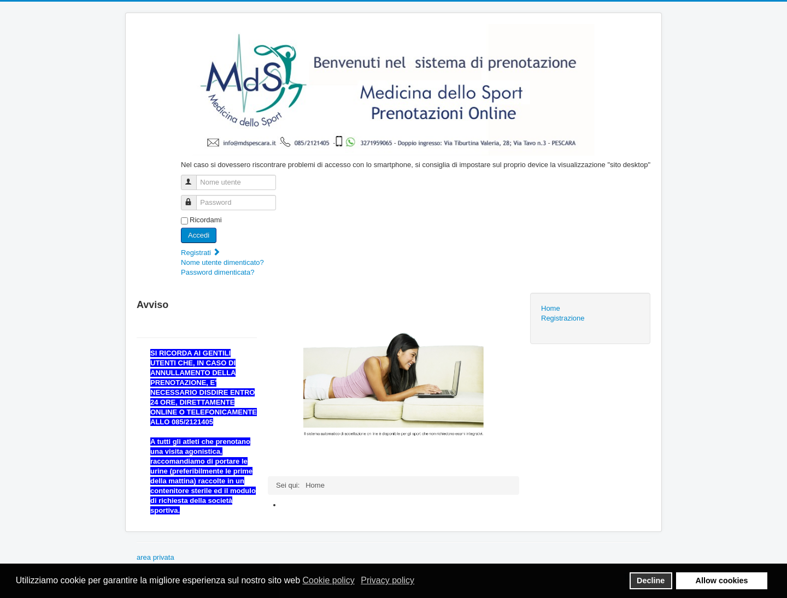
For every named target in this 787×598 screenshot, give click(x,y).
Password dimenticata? (217, 272)
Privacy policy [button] (387, 580)
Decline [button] (651, 580)
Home (550, 308)
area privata (155, 557)
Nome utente (193, 177)
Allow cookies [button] (722, 580)
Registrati (201, 252)
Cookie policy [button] (328, 580)
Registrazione (563, 318)
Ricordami (206, 220)
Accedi (198, 235)
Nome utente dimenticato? (222, 262)
